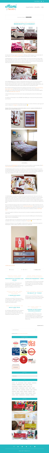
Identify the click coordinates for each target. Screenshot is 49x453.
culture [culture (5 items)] (30, 384)
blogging (29, 275)
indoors (26, 22)
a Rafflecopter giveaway (10, 265)
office (19, 292)
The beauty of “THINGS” (34, 293)
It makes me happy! (14, 295)
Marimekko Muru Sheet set (14, 91)
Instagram (15, 105)
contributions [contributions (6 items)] (19, 384)
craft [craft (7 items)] (24, 384)
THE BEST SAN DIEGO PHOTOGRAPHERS (22, 333)
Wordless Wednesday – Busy (34, 278)
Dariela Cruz (38, 269)
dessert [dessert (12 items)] (25, 386)
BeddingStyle (20, 55)
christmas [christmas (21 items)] (14, 384)
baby (29, 306)
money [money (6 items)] (18, 391)
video (22, 305)
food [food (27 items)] (16, 389)
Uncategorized (31, 22)
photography (39, 275)
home (17, 291)
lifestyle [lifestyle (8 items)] (34, 389)
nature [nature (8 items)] (21, 391)
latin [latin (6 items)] (31, 389)
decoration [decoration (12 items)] (20, 386)
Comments (11, 269)
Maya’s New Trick (14, 307)
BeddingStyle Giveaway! (24, 24)
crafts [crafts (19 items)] (27, 384)
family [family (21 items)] (13, 389)
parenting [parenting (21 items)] (30, 391)
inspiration (10, 292)
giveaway (22, 22)
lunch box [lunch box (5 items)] (14, 391)
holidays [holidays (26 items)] (27, 389)
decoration (16, 22)
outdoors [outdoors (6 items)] (25, 391)
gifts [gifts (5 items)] (19, 389)
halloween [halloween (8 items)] (23, 389)
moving (15, 292)
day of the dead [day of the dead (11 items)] (14, 386)
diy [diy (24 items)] (31, 386)
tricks (11, 305)
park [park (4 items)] (34, 391)
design (13, 291)
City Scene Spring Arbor (28, 206)
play (40, 306)
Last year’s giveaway (14, 56)
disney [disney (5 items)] (28, 386)
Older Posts (40, 325)
